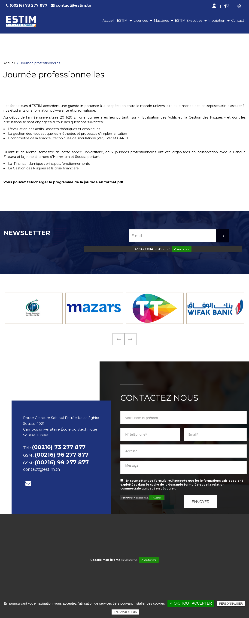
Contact (237, 20)
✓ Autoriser (181, 249)
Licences (141, 20)
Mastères (161, 20)
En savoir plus (125, 612)
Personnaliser (231, 603)
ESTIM (122, 20)
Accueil (108, 20)
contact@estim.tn (73, 5)
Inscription (216, 20)
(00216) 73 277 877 (26, 5)
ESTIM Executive (188, 20)
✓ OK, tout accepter (191, 603)
